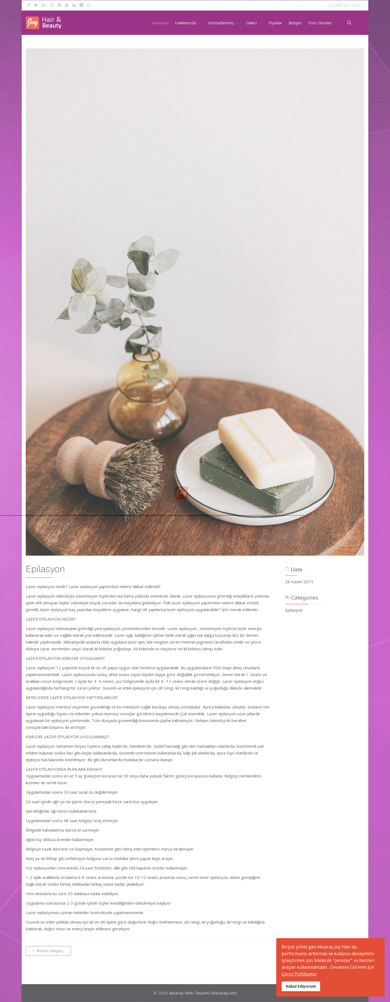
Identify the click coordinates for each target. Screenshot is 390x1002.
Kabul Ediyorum (301, 986)
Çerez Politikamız (299, 974)
